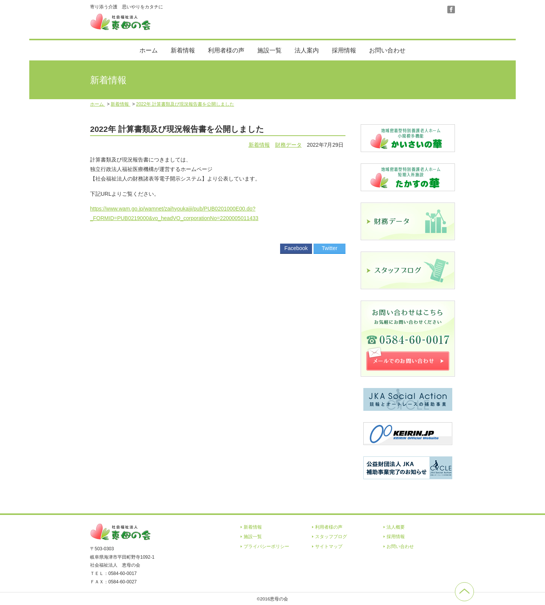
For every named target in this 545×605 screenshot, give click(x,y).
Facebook (295, 248)
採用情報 (344, 50)
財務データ (288, 145)
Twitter (329, 248)
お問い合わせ (387, 50)
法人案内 (307, 50)
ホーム (148, 50)
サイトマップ (328, 546)
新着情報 (183, 50)
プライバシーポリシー (266, 546)
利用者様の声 (226, 50)
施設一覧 (269, 50)
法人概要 (396, 527)
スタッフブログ (331, 536)
